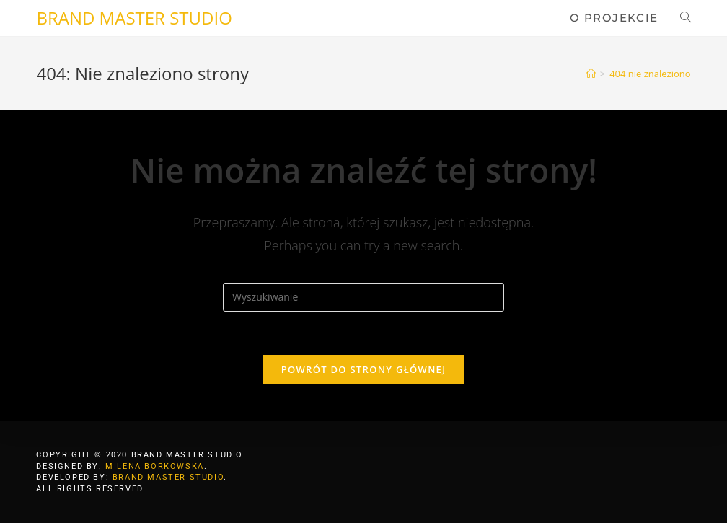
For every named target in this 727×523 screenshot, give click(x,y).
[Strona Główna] (591, 73)
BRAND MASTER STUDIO (134, 18)
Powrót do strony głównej (363, 369)
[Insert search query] (363, 297)
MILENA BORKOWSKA (154, 466)
